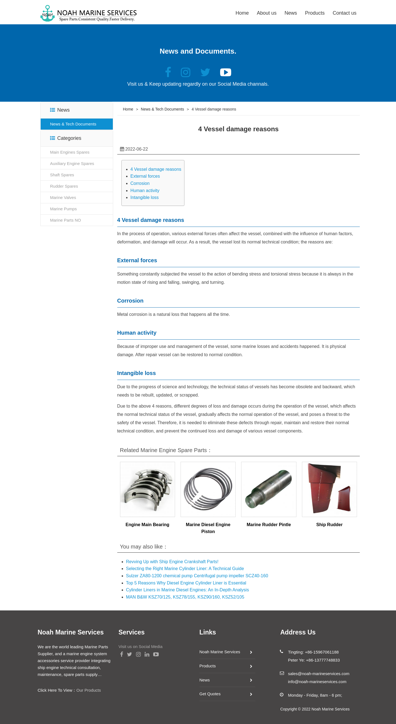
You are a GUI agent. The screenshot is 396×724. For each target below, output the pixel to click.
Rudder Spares (64, 186)
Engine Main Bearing (147, 524)
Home (242, 13)
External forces (145, 176)
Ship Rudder (329, 524)
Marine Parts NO (65, 220)
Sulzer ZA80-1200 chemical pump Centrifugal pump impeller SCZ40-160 (197, 575)
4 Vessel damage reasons (156, 169)
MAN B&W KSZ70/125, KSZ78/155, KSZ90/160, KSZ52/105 (185, 597)
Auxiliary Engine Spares (72, 163)
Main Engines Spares (70, 152)
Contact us (344, 13)
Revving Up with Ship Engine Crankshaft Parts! (172, 561)
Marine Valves (63, 197)
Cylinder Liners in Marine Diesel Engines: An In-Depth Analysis (187, 589)
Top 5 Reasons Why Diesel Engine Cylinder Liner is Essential (186, 583)
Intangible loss (145, 197)
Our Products (88, 690)
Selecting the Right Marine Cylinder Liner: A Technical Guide (185, 568)
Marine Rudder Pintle (269, 524)
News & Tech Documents (73, 124)
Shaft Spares (62, 174)
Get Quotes (210, 693)
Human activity (145, 190)
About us (267, 13)
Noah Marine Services (219, 651)
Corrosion (140, 183)
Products (315, 13)
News (291, 13)
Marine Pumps (63, 208)
